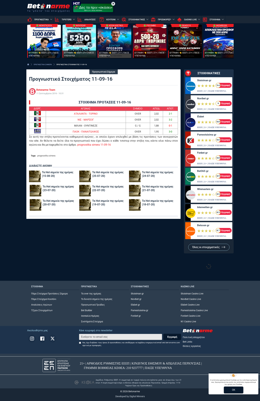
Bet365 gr (202, 171)
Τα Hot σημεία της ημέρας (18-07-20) (157, 202)
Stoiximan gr (204, 80)
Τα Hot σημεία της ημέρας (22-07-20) (108, 188)
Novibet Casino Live (191, 299)
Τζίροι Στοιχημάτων (42, 310)
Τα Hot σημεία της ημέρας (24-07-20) (157, 174)
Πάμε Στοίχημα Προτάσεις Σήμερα (49, 293)
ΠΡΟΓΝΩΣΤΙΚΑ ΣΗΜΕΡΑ (43, 64)
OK (233, 389)
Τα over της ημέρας (91, 293)
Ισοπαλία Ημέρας (90, 315)
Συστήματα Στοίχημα (92, 321)
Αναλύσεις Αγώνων (41, 304)
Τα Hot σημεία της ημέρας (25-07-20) (108, 174)
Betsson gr (203, 225)
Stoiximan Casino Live (192, 293)
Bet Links (187, 341)
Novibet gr (203, 98)
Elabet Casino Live (190, 304)
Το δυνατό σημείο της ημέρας (96, 299)
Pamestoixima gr (206, 134)
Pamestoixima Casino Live (194, 310)
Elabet (200, 116)
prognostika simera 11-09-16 (94, 144)
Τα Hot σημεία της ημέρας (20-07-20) (58, 202)
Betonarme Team (45, 89)
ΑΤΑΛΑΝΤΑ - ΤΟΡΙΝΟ (86, 113)
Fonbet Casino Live (190, 315)
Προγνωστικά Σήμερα (103, 71)
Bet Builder (86, 310)
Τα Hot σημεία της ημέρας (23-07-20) (58, 188)
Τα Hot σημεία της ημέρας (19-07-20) (108, 202)
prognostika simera (46, 155)
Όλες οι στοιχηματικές (208, 247)
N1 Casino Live (188, 321)
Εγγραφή (172, 336)
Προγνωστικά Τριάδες (93, 304)
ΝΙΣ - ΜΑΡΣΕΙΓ (86, 119)
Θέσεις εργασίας (192, 346)
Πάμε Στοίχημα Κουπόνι (43, 299)
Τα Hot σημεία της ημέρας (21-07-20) (157, 188)
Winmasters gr (205, 189)
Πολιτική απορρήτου (194, 337)
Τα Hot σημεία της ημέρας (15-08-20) (57, 174)
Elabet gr (135, 304)
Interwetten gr (205, 207)
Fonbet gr (202, 152)
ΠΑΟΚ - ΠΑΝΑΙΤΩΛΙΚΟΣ (86, 131)
